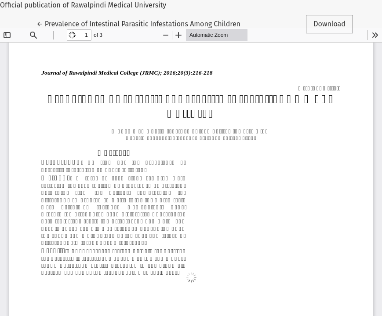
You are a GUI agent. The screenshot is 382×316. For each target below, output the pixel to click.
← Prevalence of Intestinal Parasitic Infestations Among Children (138, 23)
